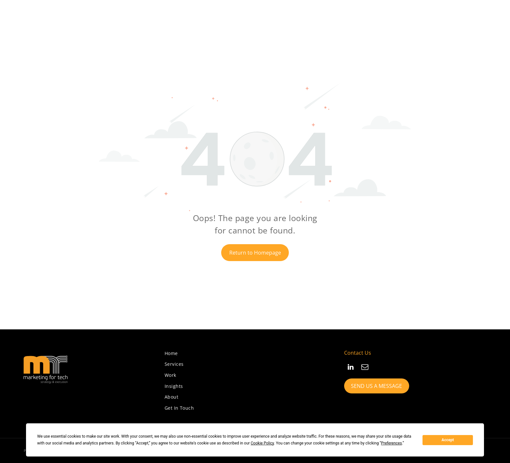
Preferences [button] (391, 443)
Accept (448, 440)
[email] (364, 368)
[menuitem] (171, 353)
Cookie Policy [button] (262, 443)
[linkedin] (350, 368)
